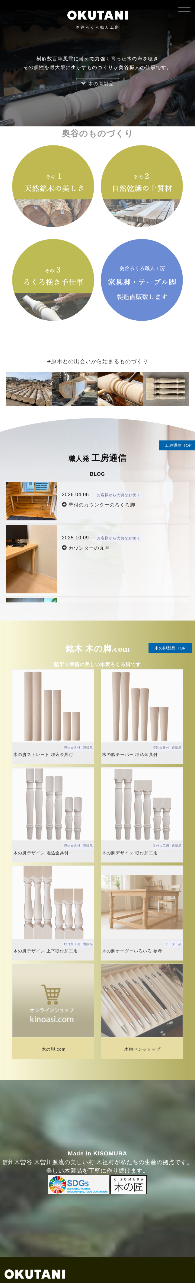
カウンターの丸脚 (86, 548)
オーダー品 (173, 944)
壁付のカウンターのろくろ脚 (98, 504)
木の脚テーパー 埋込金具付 (130, 754)
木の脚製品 (97, 83)
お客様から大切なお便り (118, 495)
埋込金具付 (72, 747)
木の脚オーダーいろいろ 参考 (132, 950)
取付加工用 (161, 845)
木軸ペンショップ (142, 1049)
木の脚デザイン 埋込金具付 (41, 852)
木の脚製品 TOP (170, 648)
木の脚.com (54, 1049)
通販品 (88, 747)
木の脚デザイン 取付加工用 (130, 852)
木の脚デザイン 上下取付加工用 (45, 950)
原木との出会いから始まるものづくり (97, 361)
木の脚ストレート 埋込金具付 (43, 754)
